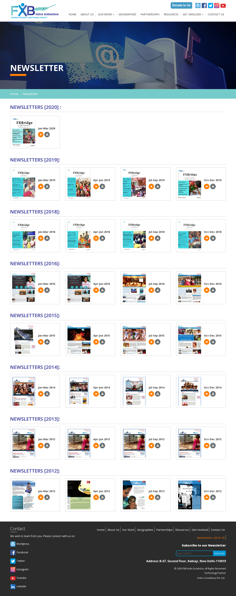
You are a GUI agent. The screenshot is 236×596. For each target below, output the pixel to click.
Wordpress (19, 544)
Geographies (127, 14)
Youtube (18, 578)
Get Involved (193, 14)
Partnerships (149, 14)
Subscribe (219, 553)
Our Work (106, 14)
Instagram (19, 569)
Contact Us (216, 14)
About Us (87, 14)
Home (72, 14)
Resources (171, 14)
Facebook (19, 552)
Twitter (17, 561)
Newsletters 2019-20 (211, 537)
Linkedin (18, 586)
